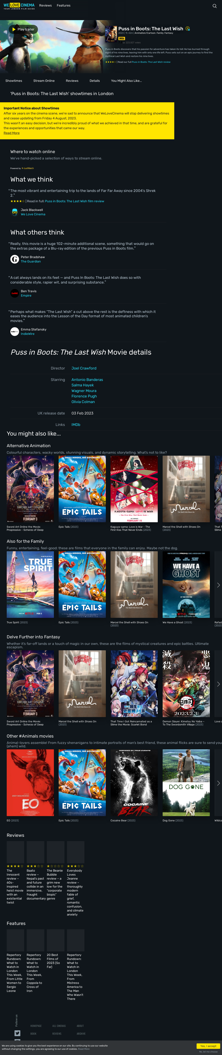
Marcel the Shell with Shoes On (181, 526)
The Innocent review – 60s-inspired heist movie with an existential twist (27, 876)
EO (9, 820)
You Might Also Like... (126, 80)
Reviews (44, 5)
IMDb (76, 424)
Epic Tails (64, 526)
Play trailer (16, 28)
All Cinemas (59, 977)
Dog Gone (169, 820)
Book (33, 985)
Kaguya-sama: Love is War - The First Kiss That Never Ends (130, 528)
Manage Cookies (86, 1008)
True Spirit (13, 622)
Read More (83, 1049)
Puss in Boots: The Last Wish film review (74, 201)
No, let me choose (208, 1052)
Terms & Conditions (88, 993)
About (80, 977)
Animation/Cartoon (145, 32)
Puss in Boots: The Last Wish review (151, 61)
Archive (81, 985)
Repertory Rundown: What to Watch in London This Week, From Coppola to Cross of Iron (77, 938)
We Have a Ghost (173, 622)
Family (160, 32)
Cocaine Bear (119, 820)
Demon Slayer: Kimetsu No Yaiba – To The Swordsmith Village (183, 723)
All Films (35, 993)
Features (63, 5)
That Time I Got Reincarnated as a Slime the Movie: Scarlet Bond (131, 723)
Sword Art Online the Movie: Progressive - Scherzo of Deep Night (25, 529)
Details (95, 80)
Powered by (22, 168)
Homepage (36, 977)
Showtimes (13, 80)
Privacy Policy (85, 1000)
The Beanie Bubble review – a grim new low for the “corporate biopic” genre (126, 876)
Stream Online (44, 80)
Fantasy (168, 32)
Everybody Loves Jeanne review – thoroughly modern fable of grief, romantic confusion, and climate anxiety (174, 880)
